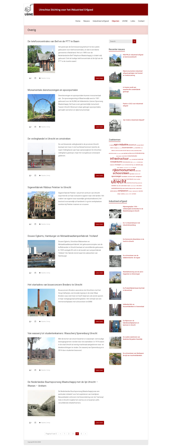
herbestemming (139, 153)
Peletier (118, 167)
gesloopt (126, 153)
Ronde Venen (138, 170)
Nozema (122, 164)
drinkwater (129, 150)
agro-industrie (121, 144)
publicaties (121, 167)
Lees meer (99, 78)
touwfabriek (138, 179)
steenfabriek (124, 176)
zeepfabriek (127, 193)
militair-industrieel (126, 162)
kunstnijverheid (134, 159)
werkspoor (130, 191)
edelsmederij (136, 150)
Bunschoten (137, 147)
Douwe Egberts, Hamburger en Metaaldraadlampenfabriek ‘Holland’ (63, 236)
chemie (113, 150)
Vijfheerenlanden (124, 185)
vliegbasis (128, 185)
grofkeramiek (131, 153)
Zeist (130, 193)
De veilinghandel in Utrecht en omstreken (49, 138)
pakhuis (142, 164)
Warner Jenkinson (139, 185)
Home (77, 21)
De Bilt (124, 150)
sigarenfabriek (132, 173)
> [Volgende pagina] (85, 434)
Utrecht (118, 181)
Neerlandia (138, 162)
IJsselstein (124, 156)
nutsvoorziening (129, 164)
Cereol (142, 147)
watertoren (139, 188)
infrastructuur (119, 158)
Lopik (142, 159)
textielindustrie (130, 179)
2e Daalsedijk (111, 145)
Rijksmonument (124, 170)
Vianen (119, 185)
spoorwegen (116, 176)
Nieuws (86, 21)
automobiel (139, 145)
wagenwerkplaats (133, 185)
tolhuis (135, 179)
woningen (118, 193)
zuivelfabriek (133, 193)
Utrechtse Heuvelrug (132, 182)
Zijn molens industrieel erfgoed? (133, 120)
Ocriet (134, 164)
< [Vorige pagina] (60, 434)
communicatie (119, 150)
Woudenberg (123, 193)
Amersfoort (132, 145)
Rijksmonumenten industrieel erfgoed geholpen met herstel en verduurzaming (132, 73)
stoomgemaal (139, 176)
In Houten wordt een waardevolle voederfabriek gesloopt (131, 90)
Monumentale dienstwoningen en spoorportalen (53, 90)
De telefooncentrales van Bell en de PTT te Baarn (53, 41)
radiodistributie (126, 167)
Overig (48, 78)
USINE (125, 21)
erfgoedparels (119, 153)
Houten (117, 156)
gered (122, 153)
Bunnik (134, 147)
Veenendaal (113, 185)
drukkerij (132, 150)
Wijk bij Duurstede (135, 191)
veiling (117, 185)
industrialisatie (132, 156)
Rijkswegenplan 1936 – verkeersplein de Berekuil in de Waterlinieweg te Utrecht (133, 209)
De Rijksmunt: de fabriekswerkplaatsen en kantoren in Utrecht (131, 323)
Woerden (140, 191)
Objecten (115, 21)
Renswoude (130, 167)
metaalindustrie (116, 162)
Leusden (139, 159)
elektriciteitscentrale (112, 153)
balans (112, 147)
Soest (139, 173)
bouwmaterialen (127, 147)
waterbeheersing (116, 188)
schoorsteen (121, 173)
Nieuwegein (118, 165)
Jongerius (130, 159)
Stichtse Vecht (131, 176)
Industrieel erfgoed (101, 21)
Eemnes (140, 150)
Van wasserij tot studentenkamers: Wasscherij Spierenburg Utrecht (62, 333)
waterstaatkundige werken (129, 188)
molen (131, 162)
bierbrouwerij (120, 147)
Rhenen (134, 167)
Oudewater (138, 164)
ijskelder (120, 156)
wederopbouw (114, 191)
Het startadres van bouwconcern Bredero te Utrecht (55, 284)
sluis (137, 173)
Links (133, 21)
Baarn (142, 145)
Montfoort (135, 162)
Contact (141, 21)
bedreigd (115, 147)
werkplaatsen (123, 191)
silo (135, 173)
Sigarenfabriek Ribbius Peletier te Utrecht (49, 187)
